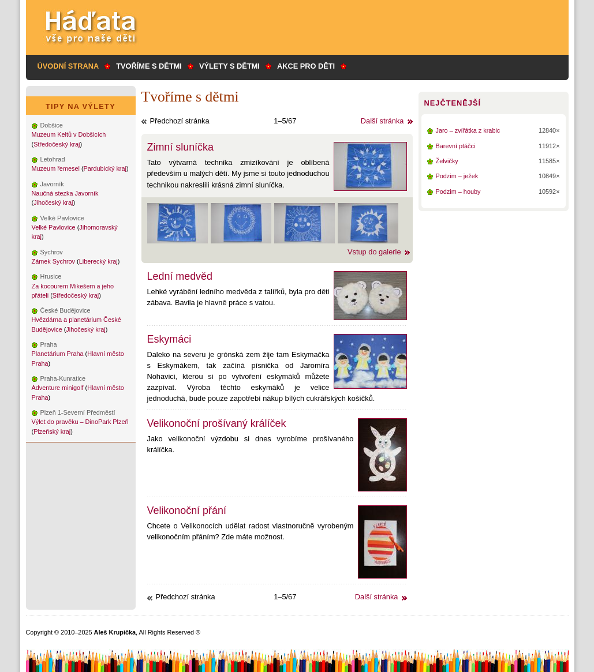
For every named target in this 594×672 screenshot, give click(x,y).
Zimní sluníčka (180, 147)
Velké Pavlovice (54, 227)
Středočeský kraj (56, 144)
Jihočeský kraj (53, 202)
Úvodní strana (68, 66)
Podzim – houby (458, 191)
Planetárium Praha (58, 353)
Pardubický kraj (105, 168)
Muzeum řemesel (56, 168)
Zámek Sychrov (54, 261)
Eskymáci (169, 339)
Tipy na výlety (80, 106)
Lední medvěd (180, 276)
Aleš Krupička (115, 632)
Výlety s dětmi (229, 66)
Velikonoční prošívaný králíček (216, 423)
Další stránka (382, 121)
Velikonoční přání (186, 510)
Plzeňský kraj (51, 431)
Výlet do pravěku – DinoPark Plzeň (80, 421)
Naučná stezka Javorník (65, 193)
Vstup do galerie (374, 251)
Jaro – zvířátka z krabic (468, 130)
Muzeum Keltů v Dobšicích (69, 134)
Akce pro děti (306, 66)
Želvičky (447, 160)
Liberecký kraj (98, 261)
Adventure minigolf (58, 387)
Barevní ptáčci (456, 145)
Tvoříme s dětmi (149, 66)
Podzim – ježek (457, 175)
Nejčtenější (452, 103)
